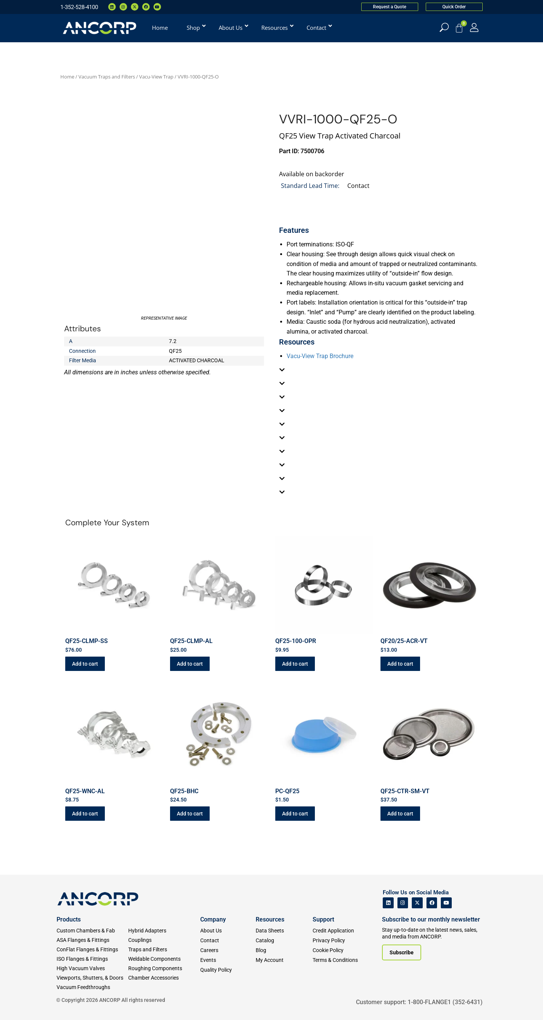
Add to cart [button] (85, 664)
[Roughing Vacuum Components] (164, 968)
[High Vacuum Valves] (92, 968)
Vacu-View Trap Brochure (320, 356)
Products (69, 919)
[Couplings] (164, 940)
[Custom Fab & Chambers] (92, 931)
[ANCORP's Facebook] (431, 902)
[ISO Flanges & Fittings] (92, 959)
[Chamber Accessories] (164, 978)
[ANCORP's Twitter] (417, 902)
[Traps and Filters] (164, 950)
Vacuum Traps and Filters (106, 76)
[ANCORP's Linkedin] (388, 902)
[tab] (379, 370)
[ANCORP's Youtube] (446, 902)
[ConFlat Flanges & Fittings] (92, 950)
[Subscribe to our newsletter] (401, 952)
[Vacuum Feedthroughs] (92, 987)
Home (67, 76)
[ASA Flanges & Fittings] (92, 940)
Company (213, 919)
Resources (270, 919)
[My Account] (474, 27)
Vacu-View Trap (156, 76)
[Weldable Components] (164, 959)
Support (323, 919)
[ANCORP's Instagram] (402, 902)
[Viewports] (92, 978)
